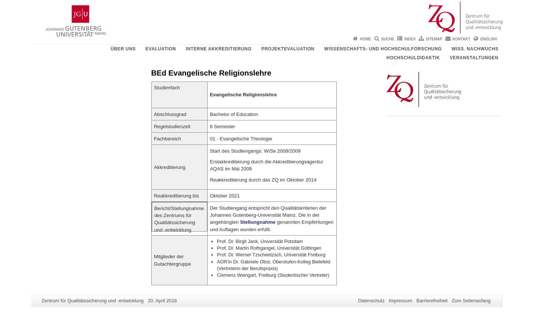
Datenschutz (371, 300)
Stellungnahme (258, 222)
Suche (387, 39)
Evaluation (160, 48)
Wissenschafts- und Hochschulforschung (383, 48)
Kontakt (461, 39)
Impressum (400, 300)
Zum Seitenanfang (471, 300)
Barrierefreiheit (432, 300)
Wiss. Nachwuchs (475, 48)
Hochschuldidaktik (413, 57)
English (489, 39)
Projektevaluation (287, 48)
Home (365, 39)
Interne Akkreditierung (218, 48)
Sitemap (434, 39)
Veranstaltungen (474, 57)
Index (410, 39)
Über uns (123, 48)
